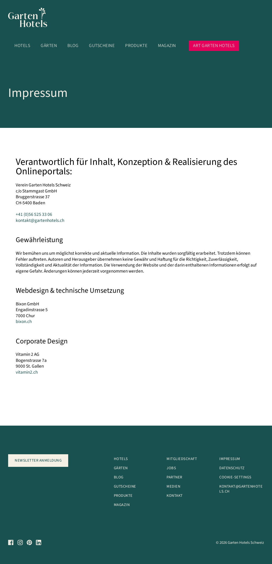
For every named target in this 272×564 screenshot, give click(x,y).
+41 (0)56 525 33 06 (34, 214)
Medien (173, 486)
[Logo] (31, 18)
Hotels (22, 45)
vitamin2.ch (27, 372)
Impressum (229, 459)
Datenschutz (232, 468)
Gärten (49, 45)
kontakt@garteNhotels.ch (241, 489)
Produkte (136, 45)
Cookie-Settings (235, 477)
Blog (72, 45)
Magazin (167, 45)
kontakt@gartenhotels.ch (40, 220)
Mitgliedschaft (182, 459)
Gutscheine (102, 45)
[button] (226, 34)
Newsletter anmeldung (38, 460)
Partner (174, 477)
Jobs (171, 468)
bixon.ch (24, 321)
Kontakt (175, 495)
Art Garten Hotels (214, 45)
